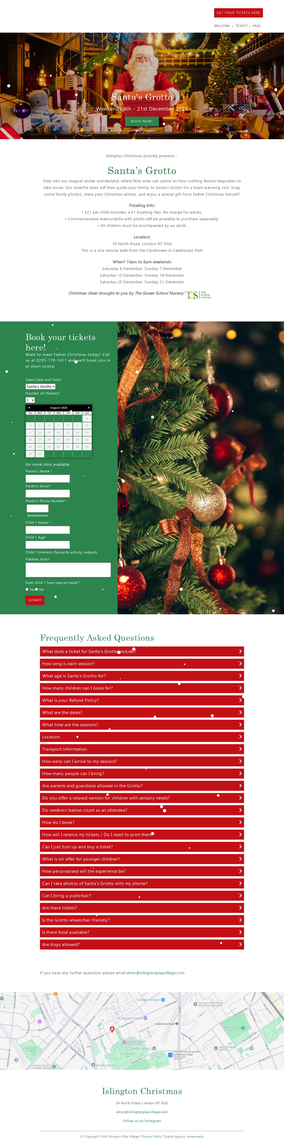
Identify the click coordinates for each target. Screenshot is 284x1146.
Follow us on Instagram (142, 1121)
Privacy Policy (151, 1136)
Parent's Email (38, 486)
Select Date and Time (44, 380)
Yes (30, 589)
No (39, 589)
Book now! (142, 121)
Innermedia (195, 1136)
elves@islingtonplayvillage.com (156, 972)
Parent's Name (39, 471)
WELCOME (222, 26)
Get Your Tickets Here (238, 13)
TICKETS (241, 26)
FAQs (257, 26)
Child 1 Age (36, 537)
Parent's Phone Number (46, 501)
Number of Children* (43, 393)
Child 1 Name (38, 522)
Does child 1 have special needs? (53, 583)
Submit (35, 600)
